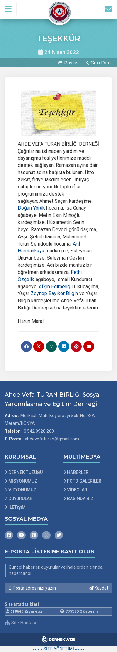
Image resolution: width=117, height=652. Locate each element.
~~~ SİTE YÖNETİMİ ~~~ (58, 648)
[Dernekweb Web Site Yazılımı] (58, 639)
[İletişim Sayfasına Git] (108, 9)
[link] (31, 208)
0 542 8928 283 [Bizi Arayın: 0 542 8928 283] (39, 431)
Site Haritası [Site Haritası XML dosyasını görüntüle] (20, 622)
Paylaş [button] (68, 63)
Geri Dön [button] (98, 63)
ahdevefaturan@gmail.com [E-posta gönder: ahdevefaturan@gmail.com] (52, 438)
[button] (8, 9)
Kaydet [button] (98, 588)
